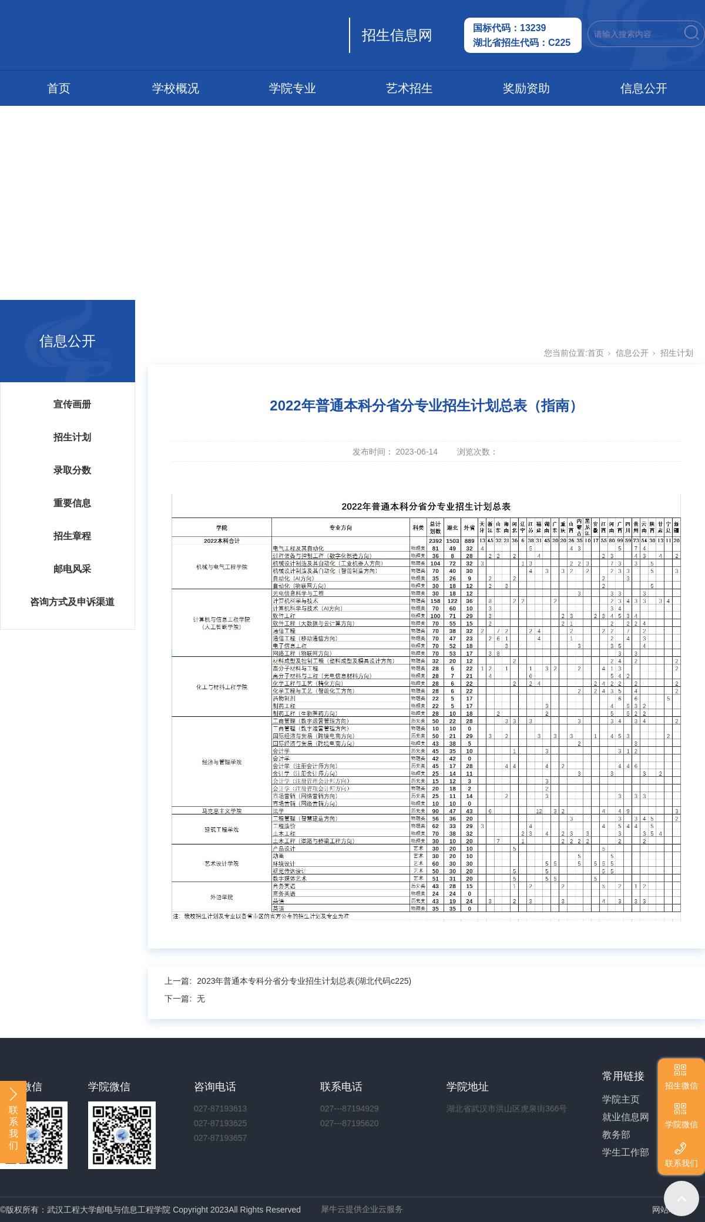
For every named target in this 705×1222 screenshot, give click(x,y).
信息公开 (643, 88)
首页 (58, 88)
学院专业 (292, 88)
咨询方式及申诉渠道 (72, 602)
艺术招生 (409, 88)
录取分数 (72, 470)
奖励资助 (526, 88)
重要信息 (72, 503)
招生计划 (72, 437)
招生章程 (72, 536)
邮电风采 (72, 569)
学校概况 (175, 88)
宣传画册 (72, 404)
